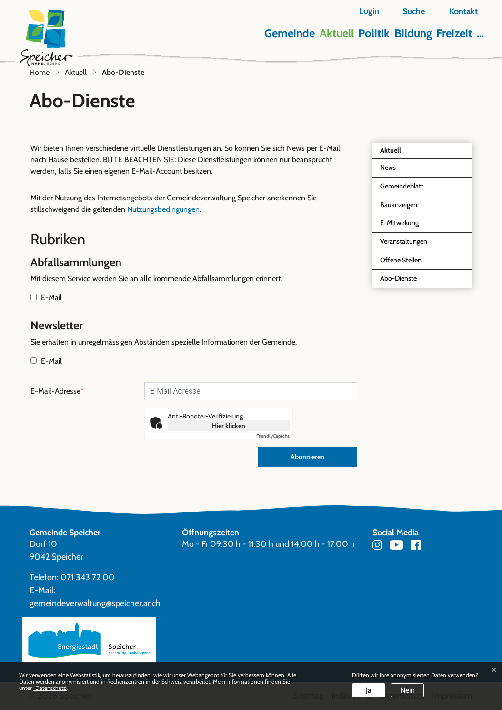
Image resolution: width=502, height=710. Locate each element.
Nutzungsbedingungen (163, 209)
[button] (408, 12)
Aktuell (337, 33)
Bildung (413, 33)
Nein (407, 690)
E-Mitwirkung (399, 223)
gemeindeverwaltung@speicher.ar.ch (95, 603)
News (388, 167)
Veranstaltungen (403, 241)
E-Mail (46, 297)
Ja (368, 690)
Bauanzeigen (398, 204)
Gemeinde (289, 33)
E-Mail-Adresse (57, 391)
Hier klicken (228, 425)
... (480, 33)
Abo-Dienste (402, 281)
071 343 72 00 (87, 577)
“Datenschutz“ (50, 687)
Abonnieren (307, 456)
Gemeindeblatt (401, 186)
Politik (374, 33)
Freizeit (454, 33)
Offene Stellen (401, 260)
